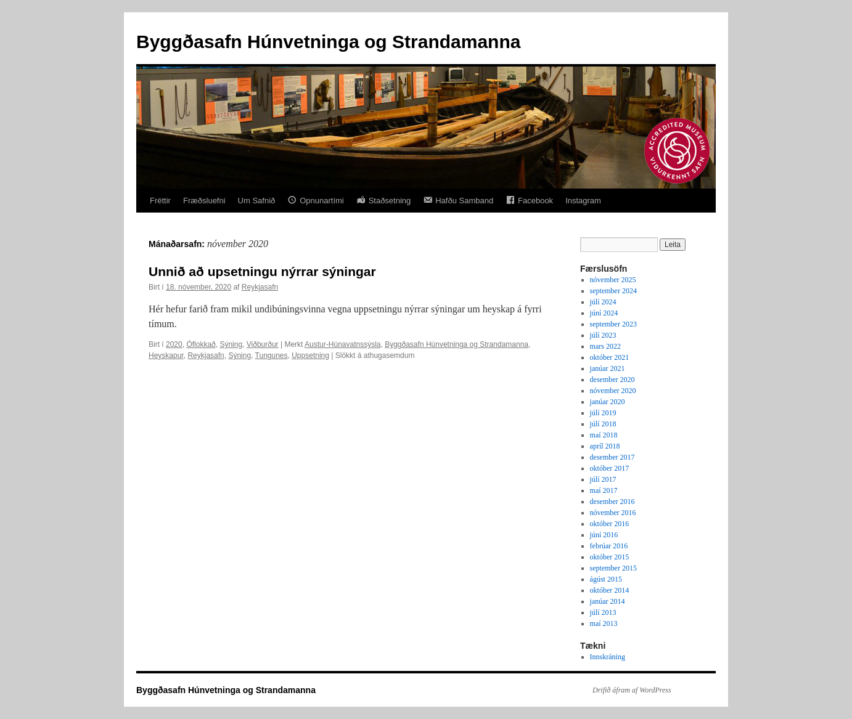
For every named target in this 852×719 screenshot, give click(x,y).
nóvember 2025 (613, 279)
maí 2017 (604, 490)
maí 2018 (604, 435)
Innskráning (607, 656)
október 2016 (609, 523)
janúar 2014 (607, 601)
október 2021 (609, 357)
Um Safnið (257, 200)
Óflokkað (200, 344)
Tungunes (271, 355)
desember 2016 (612, 501)
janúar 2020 (607, 401)
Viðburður (263, 344)
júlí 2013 (603, 612)
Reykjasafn (260, 287)
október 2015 (609, 557)
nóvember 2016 (613, 512)
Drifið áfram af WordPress (631, 690)
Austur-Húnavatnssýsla (342, 344)
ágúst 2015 (606, 579)
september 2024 (613, 290)
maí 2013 (604, 623)
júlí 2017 (603, 479)
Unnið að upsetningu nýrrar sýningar (262, 271)
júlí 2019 (603, 412)
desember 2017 (612, 457)
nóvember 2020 (613, 390)
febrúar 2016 (609, 546)
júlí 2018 (603, 424)
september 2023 (613, 324)
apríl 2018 (605, 446)
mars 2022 (605, 346)
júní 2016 (604, 534)
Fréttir (160, 200)
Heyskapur (166, 355)
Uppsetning (310, 355)
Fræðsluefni (204, 200)
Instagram (583, 200)
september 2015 (613, 568)
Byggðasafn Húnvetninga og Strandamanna (328, 41)
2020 (174, 344)
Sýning (230, 344)
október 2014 (609, 590)
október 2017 (609, 468)
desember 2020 (612, 379)
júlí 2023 (603, 335)
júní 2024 (604, 313)
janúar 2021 (607, 368)
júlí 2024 (603, 302)
